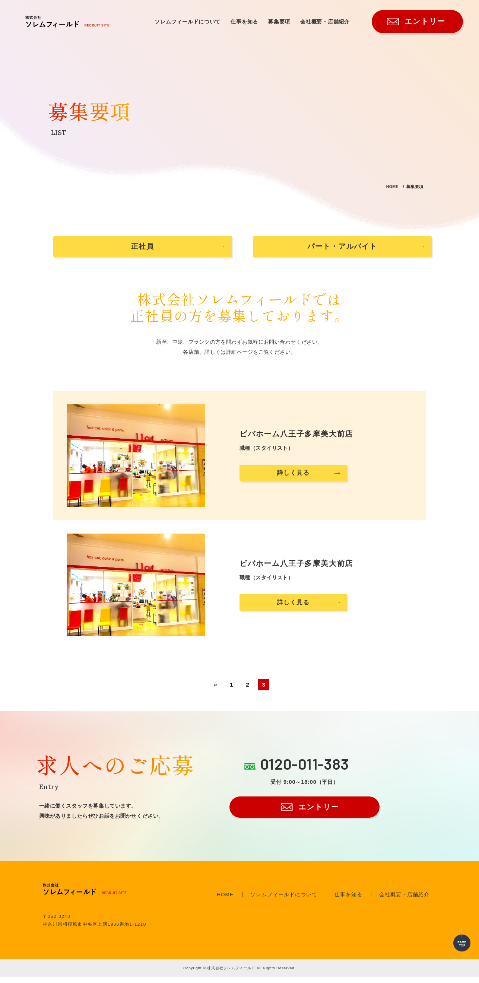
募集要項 (279, 22)
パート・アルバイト (320, 249)
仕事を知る (244, 22)
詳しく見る (292, 478)
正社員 (158, 249)
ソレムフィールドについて (188, 22)
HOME (381, 186)
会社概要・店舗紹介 (325, 22)
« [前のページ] (215, 690)
